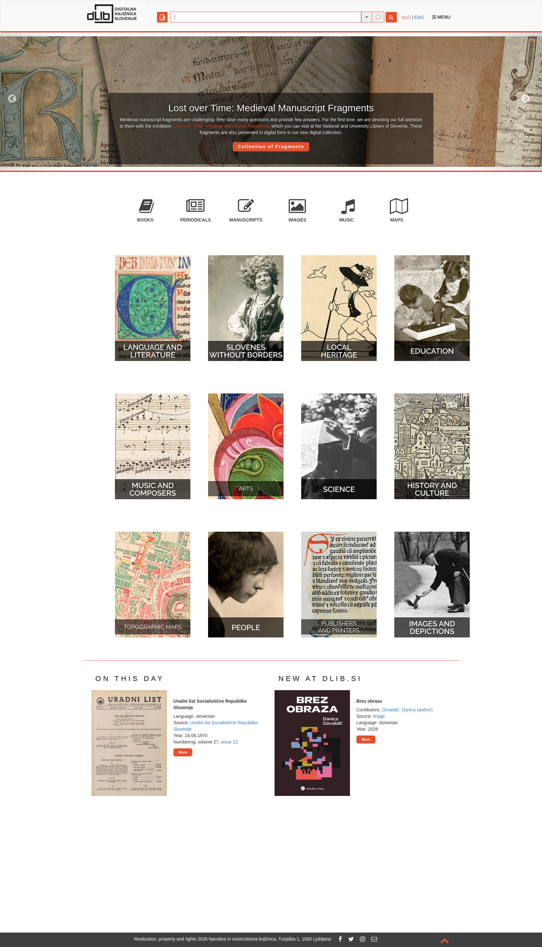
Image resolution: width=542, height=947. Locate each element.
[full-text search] (378, 17)
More (183, 752)
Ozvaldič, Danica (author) (407, 709)
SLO (406, 17)
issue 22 (229, 741)
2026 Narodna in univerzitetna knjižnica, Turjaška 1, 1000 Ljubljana (264, 939)
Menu (441, 17)
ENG (419, 17)
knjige (379, 716)
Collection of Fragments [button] (271, 146)
